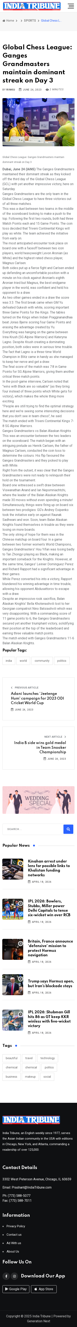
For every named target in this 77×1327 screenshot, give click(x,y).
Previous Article (24, 687)
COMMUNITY (42, 660)
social (47, 1076)
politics (49, 1067)
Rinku (10, 89)
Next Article (55, 736)
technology (47, 1058)
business (11, 1076)
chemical (11, 1067)
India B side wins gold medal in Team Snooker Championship (40, 747)
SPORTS (30, 20)
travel (29, 1058)
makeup (30, 1076)
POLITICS (61, 660)
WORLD (23, 660)
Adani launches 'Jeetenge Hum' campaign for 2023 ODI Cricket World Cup (37, 698)
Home (8, 20)
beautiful (11, 1058)
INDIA (9, 660)
